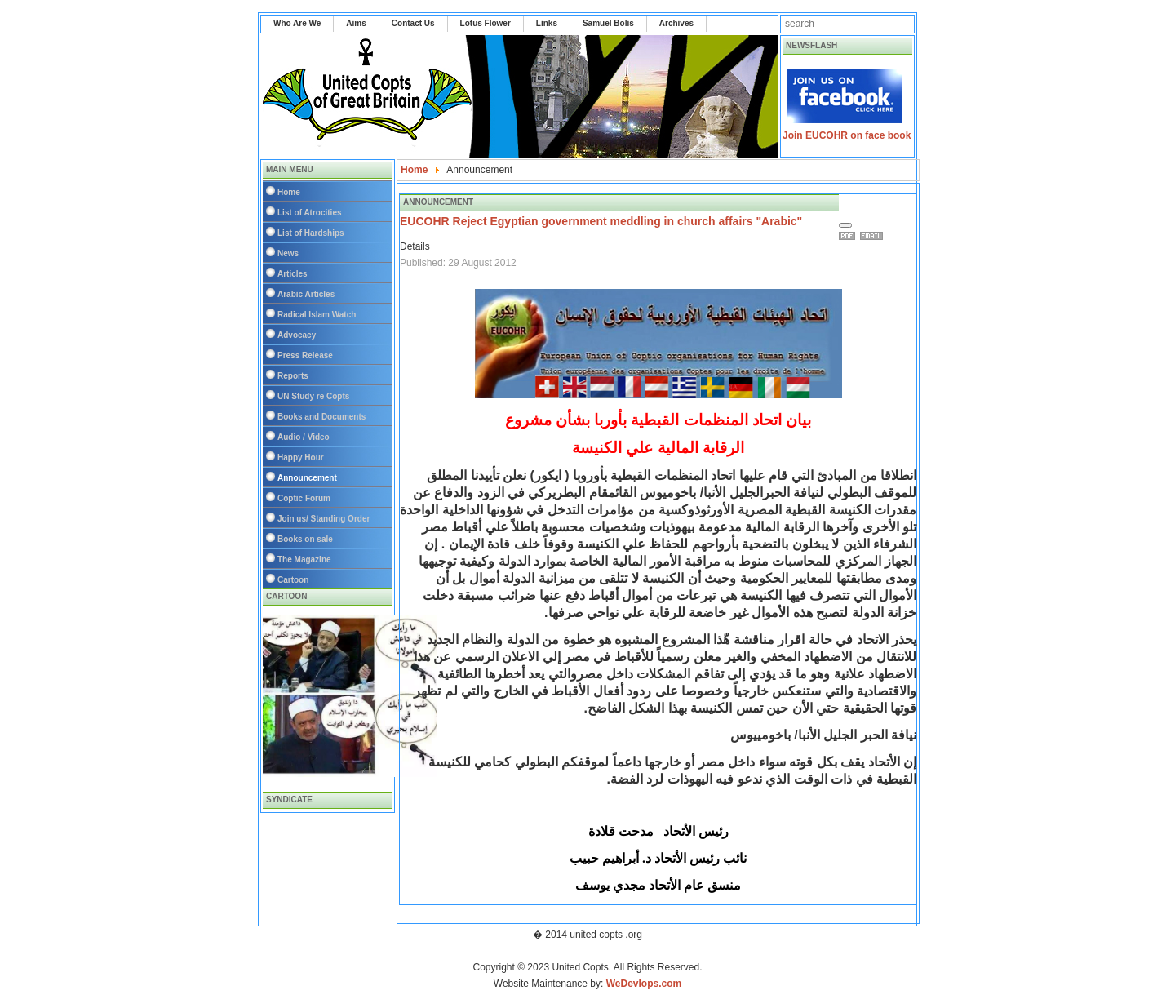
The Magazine (304, 559)
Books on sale (305, 539)
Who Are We (297, 23)
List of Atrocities (309, 212)
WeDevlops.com (643, 983)
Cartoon (292, 579)
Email (873, 236)
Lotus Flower (485, 23)
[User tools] (845, 225)
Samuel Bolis (608, 23)
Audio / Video (303, 437)
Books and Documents (321, 416)
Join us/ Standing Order (323, 518)
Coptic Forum (303, 498)
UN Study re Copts (313, 396)
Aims (356, 23)
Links (546, 23)
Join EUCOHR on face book (847, 135)
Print (849, 236)
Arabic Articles (306, 294)
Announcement (307, 477)
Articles (292, 273)
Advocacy (296, 335)
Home (288, 192)
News (288, 253)
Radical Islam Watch (316, 314)
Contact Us (413, 23)
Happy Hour (300, 457)
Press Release (305, 355)
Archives (676, 23)
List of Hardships (310, 233)
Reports (292, 375)
